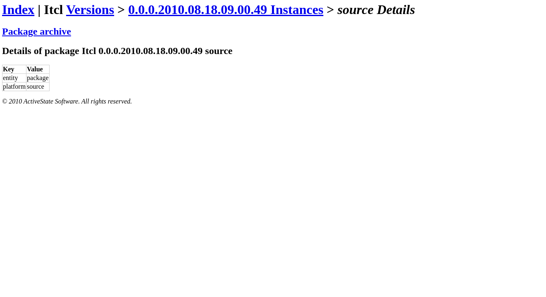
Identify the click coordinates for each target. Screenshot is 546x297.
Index (18, 9)
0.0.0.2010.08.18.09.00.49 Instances (225, 9)
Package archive (36, 31)
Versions (90, 9)
